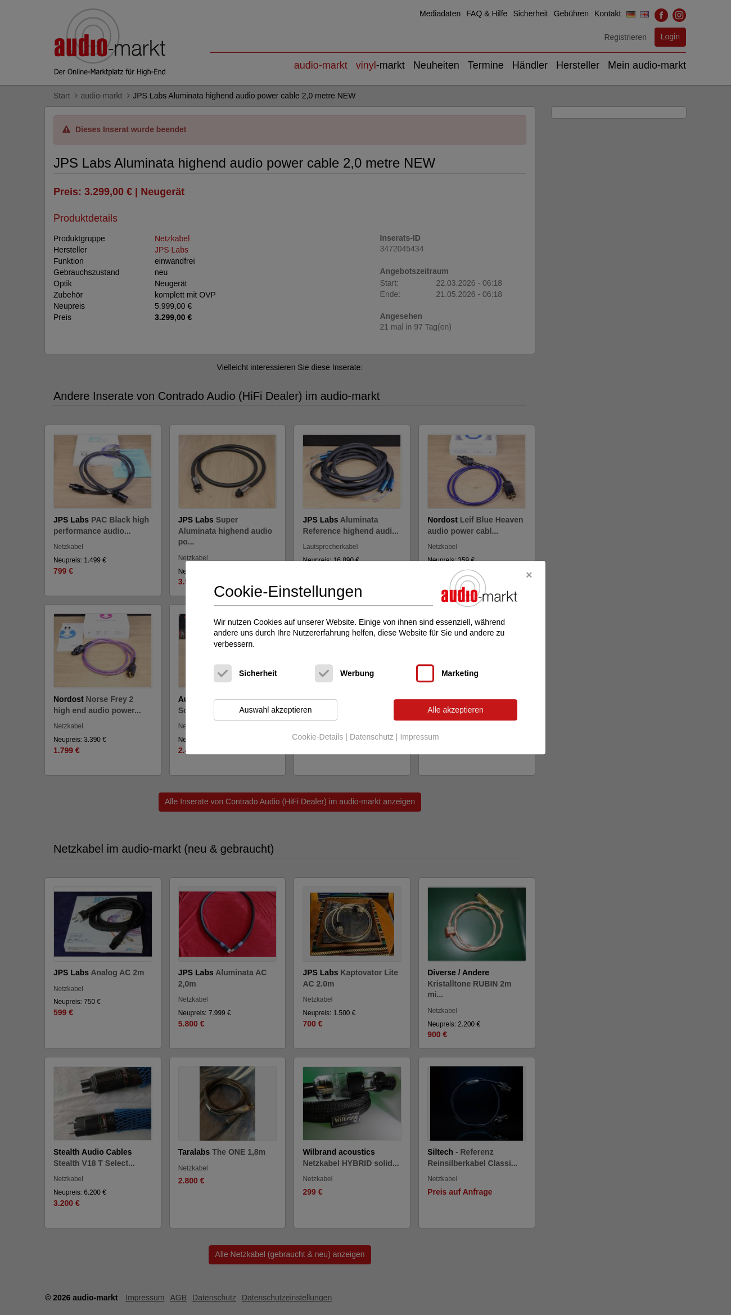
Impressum (419, 736)
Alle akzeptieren (455, 709)
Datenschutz (372, 736)
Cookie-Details (317, 736)
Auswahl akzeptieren (275, 709)
